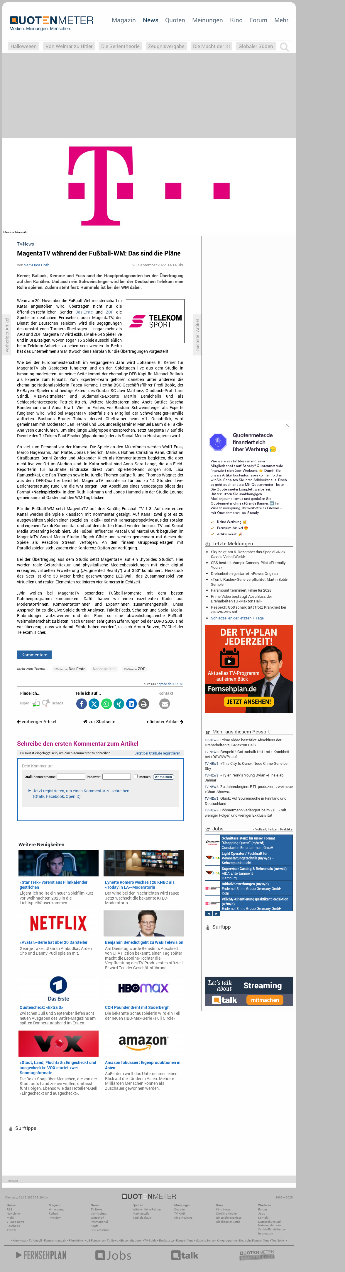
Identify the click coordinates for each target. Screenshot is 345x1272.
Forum (258, 20)
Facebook (13, 1226)
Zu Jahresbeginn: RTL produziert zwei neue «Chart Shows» (249, 789)
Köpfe (94, 1226)
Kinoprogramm (227, 1240)
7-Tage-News (15, 1222)
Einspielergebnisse (228, 1218)
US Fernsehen (96, 1240)
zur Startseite (99, 721)
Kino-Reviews (183, 1218)
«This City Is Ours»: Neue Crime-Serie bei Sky (246, 766)
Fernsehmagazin (55, 1240)
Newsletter (14, 1213)
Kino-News (223, 1209)
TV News (112, 1240)
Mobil (11, 1218)
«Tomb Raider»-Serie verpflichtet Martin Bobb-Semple (249, 582)
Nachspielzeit (104, 668)
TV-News (96, 1209)
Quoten (175, 20)
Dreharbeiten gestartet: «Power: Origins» (244, 573)
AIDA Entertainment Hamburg (246, 873)
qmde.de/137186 (171, 684)
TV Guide (150, 1240)
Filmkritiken (76, 1240)
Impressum (265, 1233)
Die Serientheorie (120, 46)
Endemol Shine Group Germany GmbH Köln (243, 888)
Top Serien (278, 1240)
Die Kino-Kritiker (226, 1213)
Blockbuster (166, 1240)
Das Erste (84, 312)
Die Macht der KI (211, 46)
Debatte (179, 1209)
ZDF (109, 312)
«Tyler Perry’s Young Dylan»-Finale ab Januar (244, 777)
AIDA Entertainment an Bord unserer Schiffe (239, 857)
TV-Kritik (179, 1213)
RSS (9, 1209)
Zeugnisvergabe (166, 46)
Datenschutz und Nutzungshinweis (270, 1223)
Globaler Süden (256, 46)
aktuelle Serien (205, 1240)
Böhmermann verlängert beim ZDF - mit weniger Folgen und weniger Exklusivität (245, 812)
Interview (55, 1218)
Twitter (11, 1230)
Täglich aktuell (143, 1218)
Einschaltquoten (131, 1240)
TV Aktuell (35, 1240)
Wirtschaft (97, 1218)
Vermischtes (99, 1213)
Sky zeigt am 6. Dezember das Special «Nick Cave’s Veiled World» (248, 554)
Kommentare (34, 655)
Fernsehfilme (184, 1240)
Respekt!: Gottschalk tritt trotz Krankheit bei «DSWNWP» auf (248, 609)
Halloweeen (24, 46)
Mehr (281, 20)
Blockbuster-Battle (228, 1222)
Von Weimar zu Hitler (69, 46)
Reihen (53, 1213)
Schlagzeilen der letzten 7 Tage (237, 618)
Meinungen (207, 20)
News (150, 20)
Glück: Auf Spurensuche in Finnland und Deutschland (245, 801)
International (99, 1222)
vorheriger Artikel (36, 721)
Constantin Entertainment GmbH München (240, 842)
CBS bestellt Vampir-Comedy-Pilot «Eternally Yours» (248, 565)
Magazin (124, 20)
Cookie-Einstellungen (272, 1229)
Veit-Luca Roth (36, 265)
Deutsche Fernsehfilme (254, 1240)
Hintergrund (57, 1209)
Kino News (20, 1240)
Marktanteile (141, 1213)
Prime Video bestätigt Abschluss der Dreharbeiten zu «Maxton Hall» (241, 599)
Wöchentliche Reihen (147, 1209)
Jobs (261, 1213)
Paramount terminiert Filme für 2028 (241, 590)
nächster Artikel (165, 721)
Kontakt (263, 1218)
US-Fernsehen (100, 1230)
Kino (236, 20)
